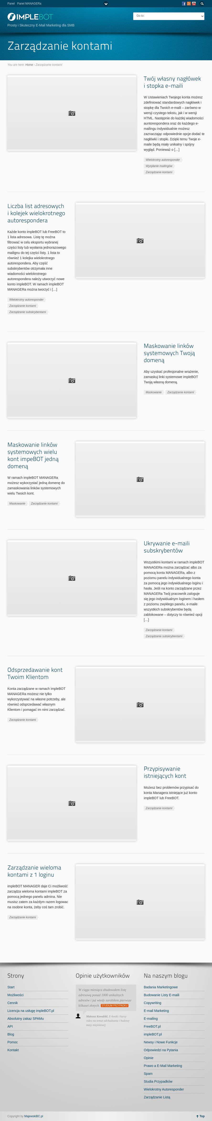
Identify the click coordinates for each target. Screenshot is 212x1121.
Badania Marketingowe (161, 987)
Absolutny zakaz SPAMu (25, 1018)
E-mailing (151, 1018)
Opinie (148, 1058)
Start (11, 987)
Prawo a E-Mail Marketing (163, 1066)
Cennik (12, 1003)
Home (29, 64)
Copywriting (152, 1003)
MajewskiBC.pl (33, 1116)
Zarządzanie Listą (157, 1097)
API (10, 1026)
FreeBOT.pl (152, 1026)
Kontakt (13, 1050)
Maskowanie (154, 392)
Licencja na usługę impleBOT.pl (30, 1011)
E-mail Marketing (156, 1011)
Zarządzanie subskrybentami (27, 312)
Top (202, 1116)
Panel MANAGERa (29, 3)
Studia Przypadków (158, 1081)
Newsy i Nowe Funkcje (161, 1042)
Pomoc (12, 1042)
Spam (148, 1074)
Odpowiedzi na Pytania (161, 1050)
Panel (11, 3)
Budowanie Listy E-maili (161, 995)
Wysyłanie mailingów (159, 166)
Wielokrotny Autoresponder (164, 1089)
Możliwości (15, 995)
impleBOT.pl (153, 1034)
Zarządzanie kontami (159, 172)
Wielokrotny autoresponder (163, 160)
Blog (10, 1034)
